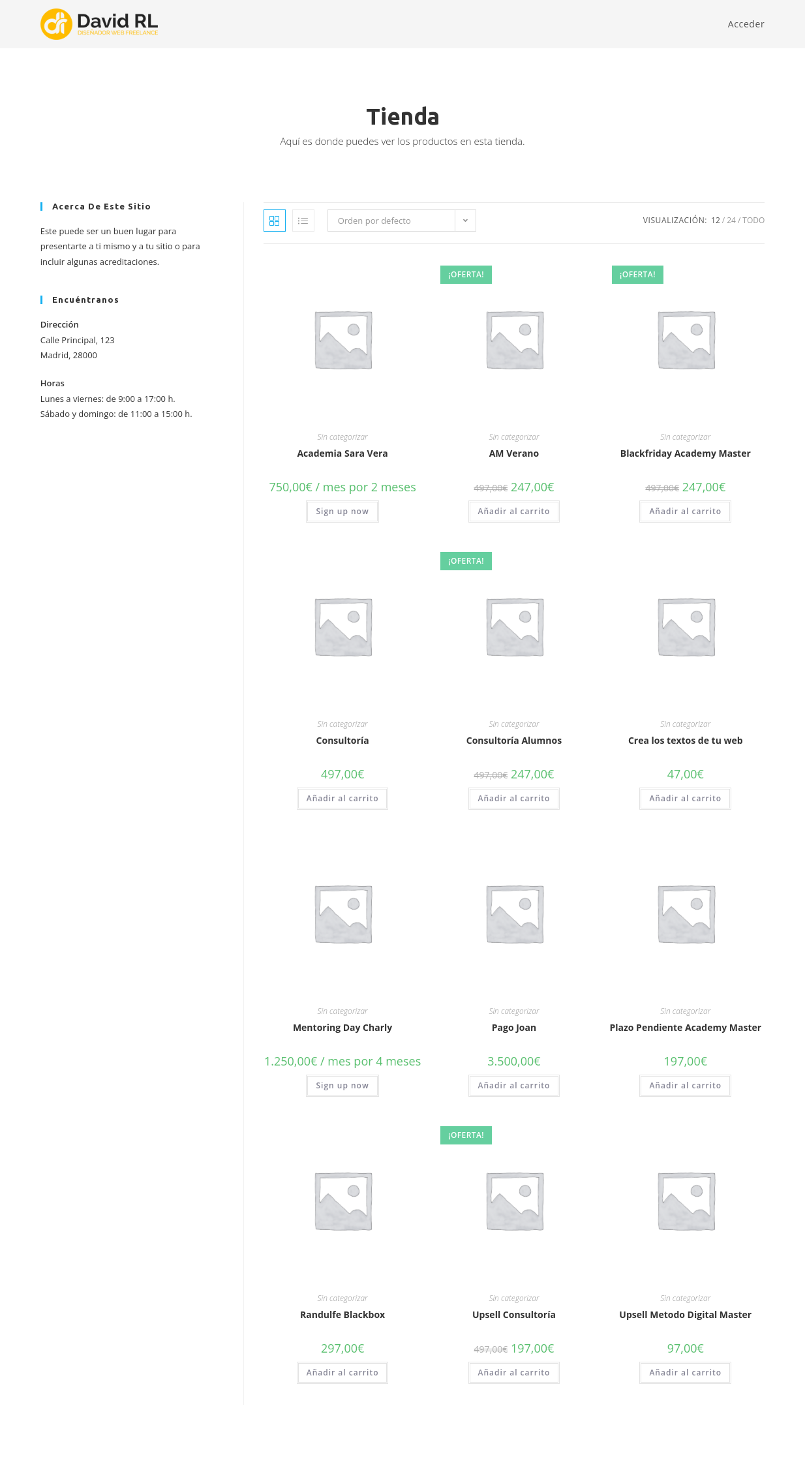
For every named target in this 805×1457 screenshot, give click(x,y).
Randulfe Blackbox (342, 1314)
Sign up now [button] (342, 511)
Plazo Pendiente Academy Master (685, 1027)
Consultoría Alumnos (514, 740)
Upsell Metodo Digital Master (685, 1314)
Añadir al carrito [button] (514, 511)
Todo (753, 220)
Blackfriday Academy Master (685, 453)
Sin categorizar (343, 436)
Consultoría (342, 740)
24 (731, 220)
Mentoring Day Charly (342, 1027)
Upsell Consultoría (514, 1314)
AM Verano (514, 453)
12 (715, 220)
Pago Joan (514, 1027)
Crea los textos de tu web (685, 740)
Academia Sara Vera (342, 453)
